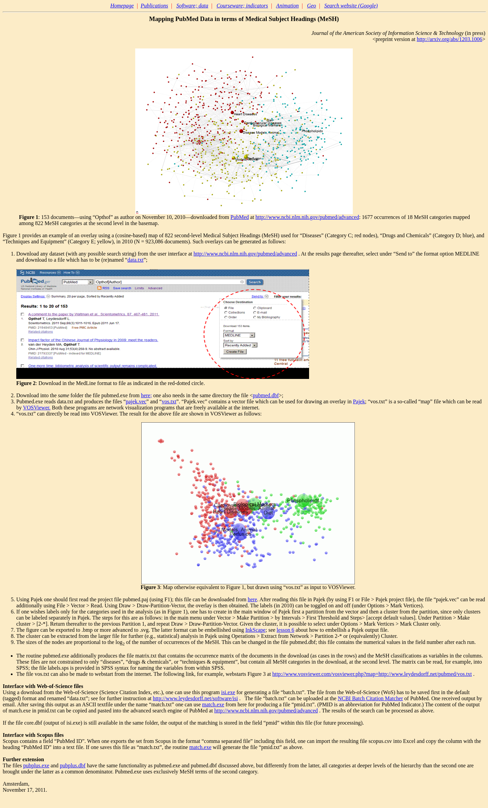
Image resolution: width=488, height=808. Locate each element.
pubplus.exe (36, 765)
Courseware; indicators (242, 5)
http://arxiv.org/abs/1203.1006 (449, 39)
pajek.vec (136, 401)
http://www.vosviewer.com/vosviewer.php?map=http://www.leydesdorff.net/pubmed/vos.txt (372, 674)
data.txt (135, 260)
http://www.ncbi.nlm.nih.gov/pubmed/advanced (307, 217)
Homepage (122, 5)
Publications (154, 5)
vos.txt (169, 401)
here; (146, 395)
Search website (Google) (351, 5)
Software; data (192, 5)
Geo (311, 5)
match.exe (213, 704)
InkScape (255, 630)
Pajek (359, 401)
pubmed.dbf (266, 395)
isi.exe (228, 692)
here (252, 599)
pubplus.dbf (72, 765)
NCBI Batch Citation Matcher (370, 698)
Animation (287, 5)
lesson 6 (285, 630)
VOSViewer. (36, 407)
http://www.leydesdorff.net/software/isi (195, 698)
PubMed (239, 217)
